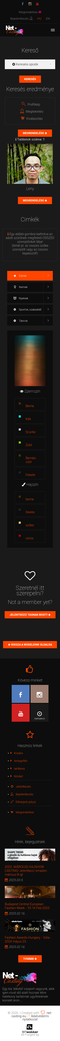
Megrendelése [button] (30, 12)
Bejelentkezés (22, 794)
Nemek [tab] (21, 287)
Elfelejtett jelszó (23, 802)
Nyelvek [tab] (21, 298)
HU (39, 18)
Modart (17, 776)
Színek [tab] (20, 275)
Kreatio (17, 753)
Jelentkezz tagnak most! (29, 614)
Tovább (28, 958)
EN (48, 18)
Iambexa (18, 768)
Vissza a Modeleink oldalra (31, 644)
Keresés (30, 79)
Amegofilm (19, 761)
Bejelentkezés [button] (21, 18)
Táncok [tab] (21, 320)
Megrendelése (34, 133)
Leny (30, 189)
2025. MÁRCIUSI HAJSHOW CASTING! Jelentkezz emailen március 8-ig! (26, 870)
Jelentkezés (21, 786)
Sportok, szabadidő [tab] (27, 309)
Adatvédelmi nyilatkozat (35, 1017)
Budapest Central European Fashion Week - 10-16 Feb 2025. (27, 906)
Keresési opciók (25, 64)
